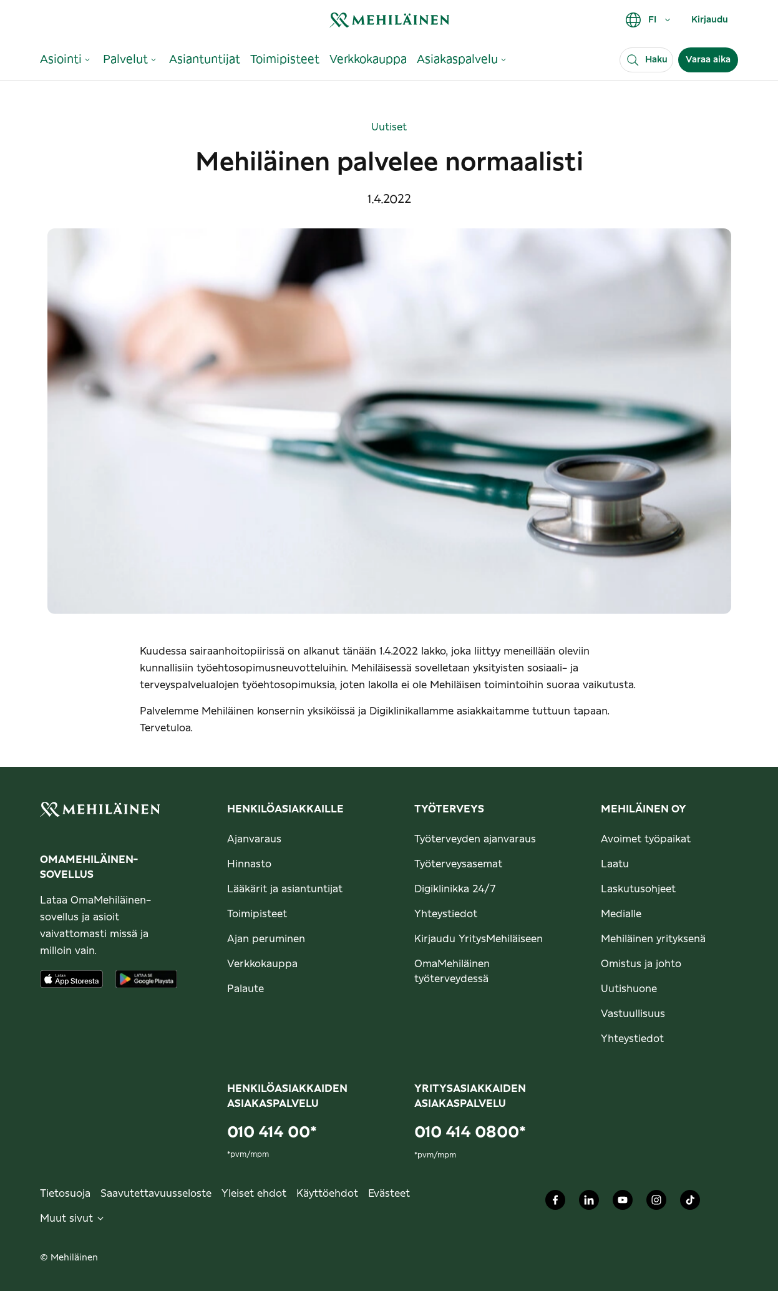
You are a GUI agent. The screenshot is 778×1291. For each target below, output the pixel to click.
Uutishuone (629, 989)
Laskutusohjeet (638, 889)
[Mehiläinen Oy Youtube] (622, 1203)
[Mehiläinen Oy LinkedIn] (589, 1203)
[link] (389, 19)
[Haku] (646, 59)
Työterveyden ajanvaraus (475, 839)
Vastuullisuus (633, 1014)
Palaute (245, 989)
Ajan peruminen (266, 939)
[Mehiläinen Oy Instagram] (656, 1203)
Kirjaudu (709, 20)
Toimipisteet (257, 914)
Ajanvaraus (254, 839)
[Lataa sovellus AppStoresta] (71, 979)
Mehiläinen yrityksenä (653, 939)
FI (648, 20)
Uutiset (389, 127)
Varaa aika (708, 60)
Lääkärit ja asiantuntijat (285, 889)
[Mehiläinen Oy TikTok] (690, 1203)
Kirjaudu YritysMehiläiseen (478, 939)
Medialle (621, 914)
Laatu (615, 864)
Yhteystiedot (445, 914)
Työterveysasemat (458, 864)
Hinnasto (249, 864)
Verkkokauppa (262, 964)
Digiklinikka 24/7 (455, 889)
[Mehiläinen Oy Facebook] (555, 1203)
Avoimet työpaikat (646, 839)
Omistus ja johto (641, 964)
